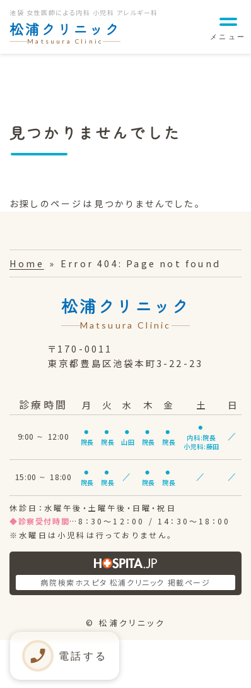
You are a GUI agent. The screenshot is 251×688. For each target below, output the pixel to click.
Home (26, 263)
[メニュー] (228, 27)
